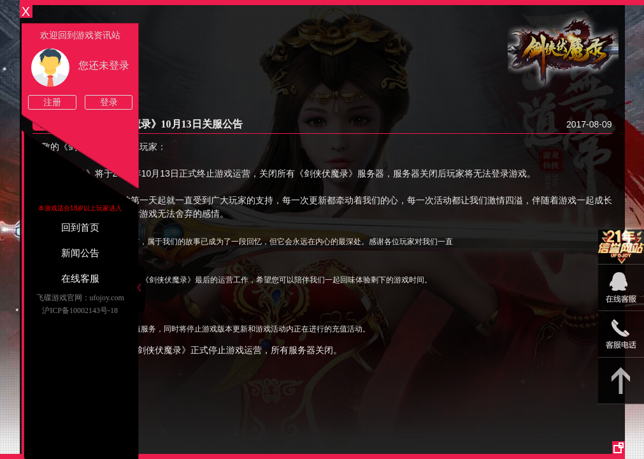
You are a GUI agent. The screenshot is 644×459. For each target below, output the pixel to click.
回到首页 (80, 227)
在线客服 (80, 278)
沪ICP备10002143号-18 (80, 310)
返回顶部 (621, 381)
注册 (52, 102)
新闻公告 (80, 253)
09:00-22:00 (621, 294)
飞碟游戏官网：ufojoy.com (80, 297)
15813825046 (621, 334)
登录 (109, 102)
